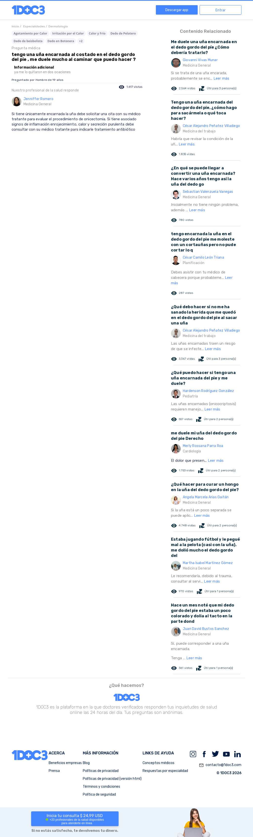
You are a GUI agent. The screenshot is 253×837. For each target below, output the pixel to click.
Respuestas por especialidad (165, 771)
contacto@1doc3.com (220, 765)
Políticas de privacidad (101, 771)
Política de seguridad (99, 794)
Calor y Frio (97, 33)
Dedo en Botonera (60, 41)
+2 (81, 41)
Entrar (220, 10)
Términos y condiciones (101, 786)
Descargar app (176, 10)
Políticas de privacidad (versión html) (112, 779)
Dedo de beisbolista (28, 41)
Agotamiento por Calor (30, 33)
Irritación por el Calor (68, 33)
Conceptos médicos (158, 763)
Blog (86, 763)
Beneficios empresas (65, 763)
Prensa (54, 771)
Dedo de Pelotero (123, 33)
